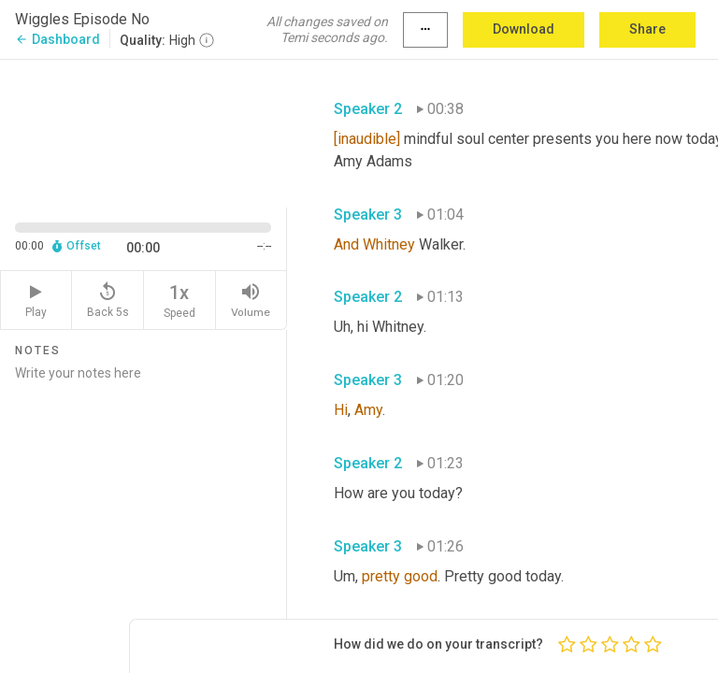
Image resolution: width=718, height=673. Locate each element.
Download (523, 28)
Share (647, 28)
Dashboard (57, 39)
